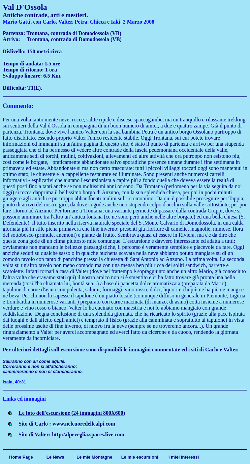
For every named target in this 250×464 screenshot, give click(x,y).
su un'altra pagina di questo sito (94, 144)
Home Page (21, 457)
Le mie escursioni (139, 457)
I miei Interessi (183, 457)
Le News (55, 457)
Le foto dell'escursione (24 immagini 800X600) (72, 413)
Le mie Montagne (94, 457)
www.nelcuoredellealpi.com (83, 424)
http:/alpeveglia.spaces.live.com (88, 434)
